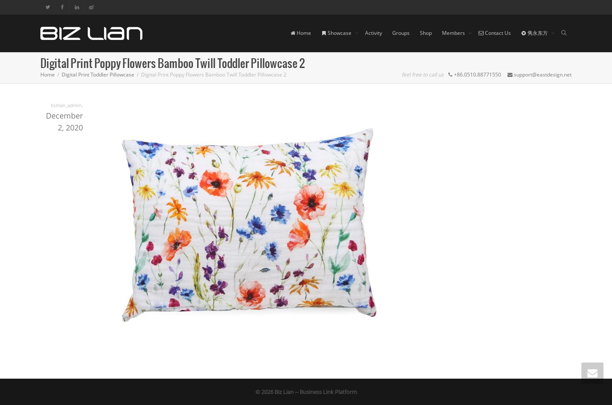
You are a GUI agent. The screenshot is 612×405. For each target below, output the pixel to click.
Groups (401, 33)
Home (300, 33)
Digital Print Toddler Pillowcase (98, 74)
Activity (373, 33)
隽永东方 (535, 33)
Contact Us (495, 33)
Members (454, 33)
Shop (426, 33)
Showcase (337, 33)
